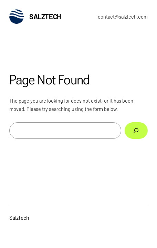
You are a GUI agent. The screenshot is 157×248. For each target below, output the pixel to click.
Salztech (45, 16)
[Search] (136, 130)
